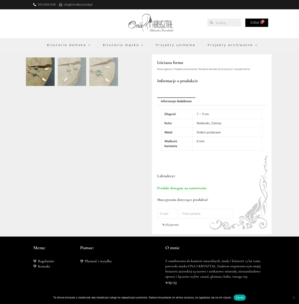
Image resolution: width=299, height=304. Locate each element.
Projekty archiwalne (233, 45)
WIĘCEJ (170, 283)
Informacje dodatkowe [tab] (176, 101)
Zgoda (240, 297)
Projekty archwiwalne (185, 69)
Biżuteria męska (123, 45)
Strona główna (164, 69)
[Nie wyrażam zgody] (294, 297)
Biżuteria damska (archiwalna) (215, 69)
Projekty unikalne (176, 45)
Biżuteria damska (69, 45)
